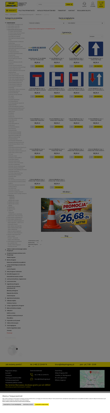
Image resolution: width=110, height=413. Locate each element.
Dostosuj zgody (28, 404)
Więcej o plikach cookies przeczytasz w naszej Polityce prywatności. (16, 401)
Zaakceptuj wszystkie (41, 404)
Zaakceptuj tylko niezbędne (12, 404)
